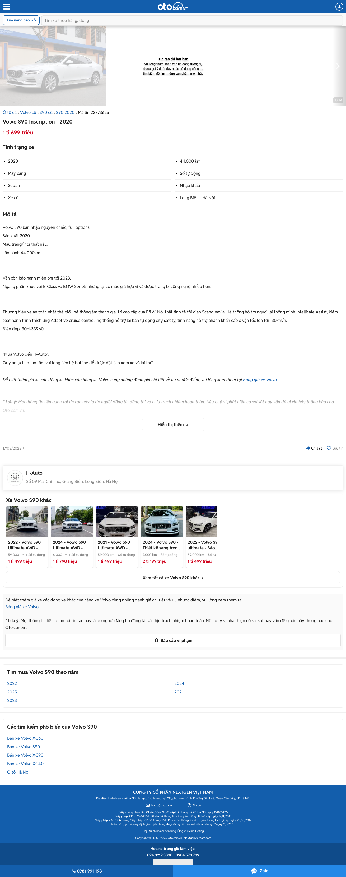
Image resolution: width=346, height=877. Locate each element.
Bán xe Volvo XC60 (25, 738)
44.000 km (190, 161)
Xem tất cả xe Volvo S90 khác (171, 578)
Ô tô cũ (10, 112)
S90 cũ (46, 112)
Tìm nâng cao (21, 20)
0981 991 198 (86, 871)
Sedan (14, 185)
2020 (13, 161)
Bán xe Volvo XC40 (25, 763)
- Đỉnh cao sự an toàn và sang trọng (116, 545)
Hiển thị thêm (171, 424)
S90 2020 (65, 112)
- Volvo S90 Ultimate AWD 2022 (26, 545)
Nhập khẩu (190, 185)
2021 (178, 692)
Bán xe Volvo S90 (23, 747)
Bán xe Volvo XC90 (25, 755)
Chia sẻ (314, 448)
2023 (12, 700)
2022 (12, 683)
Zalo (264, 871)
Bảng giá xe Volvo (260, 379)
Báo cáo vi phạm (172, 640)
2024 (179, 683)
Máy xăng (17, 173)
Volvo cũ (28, 112)
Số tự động (190, 173)
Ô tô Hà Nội (18, 772)
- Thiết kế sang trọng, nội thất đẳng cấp (162, 545)
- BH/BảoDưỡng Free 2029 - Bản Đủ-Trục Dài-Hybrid (71, 545)
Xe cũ (13, 197)
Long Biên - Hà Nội (197, 197)
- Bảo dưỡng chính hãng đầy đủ (205, 545)
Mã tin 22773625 (93, 112)
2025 (12, 692)
